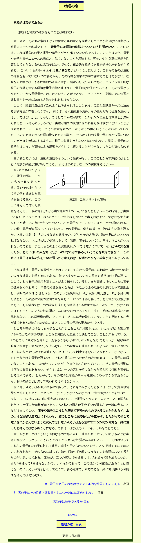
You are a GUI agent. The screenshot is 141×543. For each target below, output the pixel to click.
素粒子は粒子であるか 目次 (71, 501)
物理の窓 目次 (71, 524)
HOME (72, 514)
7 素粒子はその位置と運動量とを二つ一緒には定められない (54, 492)
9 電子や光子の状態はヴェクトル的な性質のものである (82, 483)
